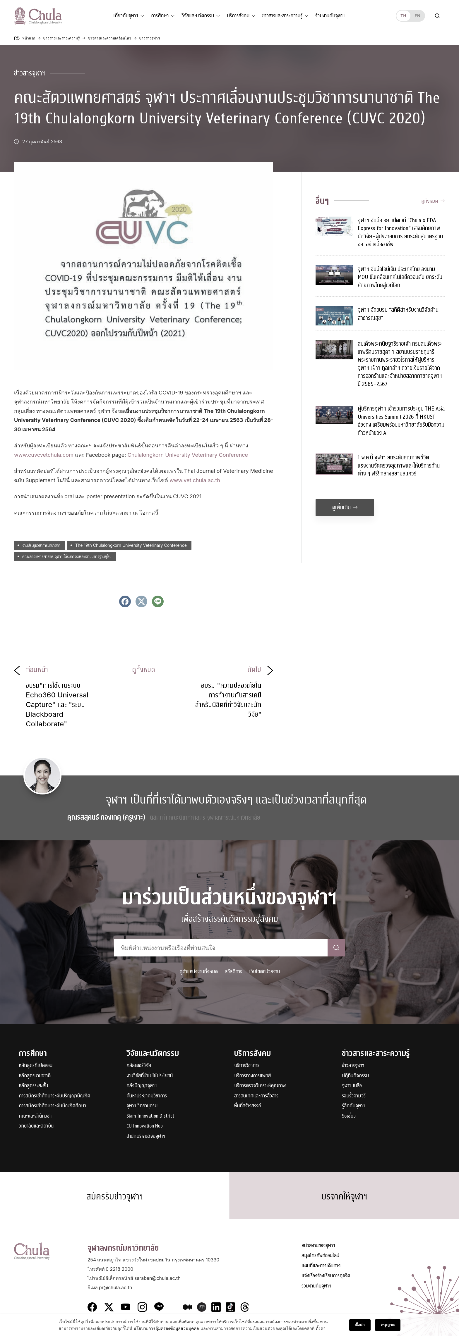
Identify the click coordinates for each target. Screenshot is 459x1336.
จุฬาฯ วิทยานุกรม (141, 1106)
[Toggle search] (437, 16)
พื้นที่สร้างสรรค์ (247, 1106)
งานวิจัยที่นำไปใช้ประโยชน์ (149, 1076)
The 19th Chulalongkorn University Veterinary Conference (131, 545)
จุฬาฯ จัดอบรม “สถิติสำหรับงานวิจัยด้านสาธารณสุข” (398, 314)
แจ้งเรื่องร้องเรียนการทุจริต (326, 1276)
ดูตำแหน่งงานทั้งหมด (198, 971)
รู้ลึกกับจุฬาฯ (353, 1106)
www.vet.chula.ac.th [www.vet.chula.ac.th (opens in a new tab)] (194, 480)
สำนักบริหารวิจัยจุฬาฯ (145, 1136)
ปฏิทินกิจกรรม (355, 1076)
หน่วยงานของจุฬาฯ (318, 1245)
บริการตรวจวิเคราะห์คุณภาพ (260, 1085)
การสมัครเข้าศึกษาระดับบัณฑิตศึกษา (52, 1106)
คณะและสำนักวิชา (35, 1116)
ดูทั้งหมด (433, 201)
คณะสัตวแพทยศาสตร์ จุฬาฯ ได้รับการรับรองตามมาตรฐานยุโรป (67, 556)
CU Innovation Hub (144, 1126)
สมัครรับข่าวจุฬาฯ (114, 1196)
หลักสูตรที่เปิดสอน (35, 1065)
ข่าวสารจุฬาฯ (29, 73)
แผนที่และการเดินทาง (321, 1266)
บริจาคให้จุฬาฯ (344, 1196)
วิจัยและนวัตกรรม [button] (197, 15)
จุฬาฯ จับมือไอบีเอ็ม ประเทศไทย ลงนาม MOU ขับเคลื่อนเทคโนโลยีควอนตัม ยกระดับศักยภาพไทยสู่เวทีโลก (400, 277)
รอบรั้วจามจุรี (354, 1096)
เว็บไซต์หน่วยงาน (264, 971)
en (417, 15)
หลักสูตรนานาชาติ (35, 1076)
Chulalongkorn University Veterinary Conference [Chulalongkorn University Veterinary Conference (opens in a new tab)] (188, 455)
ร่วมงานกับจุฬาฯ (330, 15)
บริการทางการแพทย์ (252, 1076)
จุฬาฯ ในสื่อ (352, 1085)
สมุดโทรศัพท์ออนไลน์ (320, 1255)
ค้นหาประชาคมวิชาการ (146, 1096)
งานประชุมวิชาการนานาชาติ (41, 545)
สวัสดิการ (233, 971)
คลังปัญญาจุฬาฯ (141, 1085)
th (403, 15)
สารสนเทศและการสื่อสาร (256, 1096)
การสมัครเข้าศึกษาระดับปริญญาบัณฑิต (54, 1096)
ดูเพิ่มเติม (345, 507)
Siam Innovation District (150, 1116)
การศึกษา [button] (160, 15)
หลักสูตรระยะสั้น (33, 1085)
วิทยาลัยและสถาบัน (36, 1126)
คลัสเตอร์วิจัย (138, 1065)
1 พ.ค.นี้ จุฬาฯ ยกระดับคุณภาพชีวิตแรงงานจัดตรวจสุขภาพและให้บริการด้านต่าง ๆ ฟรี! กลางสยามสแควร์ (399, 465)
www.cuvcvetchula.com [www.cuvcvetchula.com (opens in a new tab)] (43, 455)
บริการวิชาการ (246, 1065)
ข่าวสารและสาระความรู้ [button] (282, 15)
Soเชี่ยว (349, 1116)
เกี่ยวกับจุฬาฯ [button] (125, 15)
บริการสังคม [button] (238, 15)
